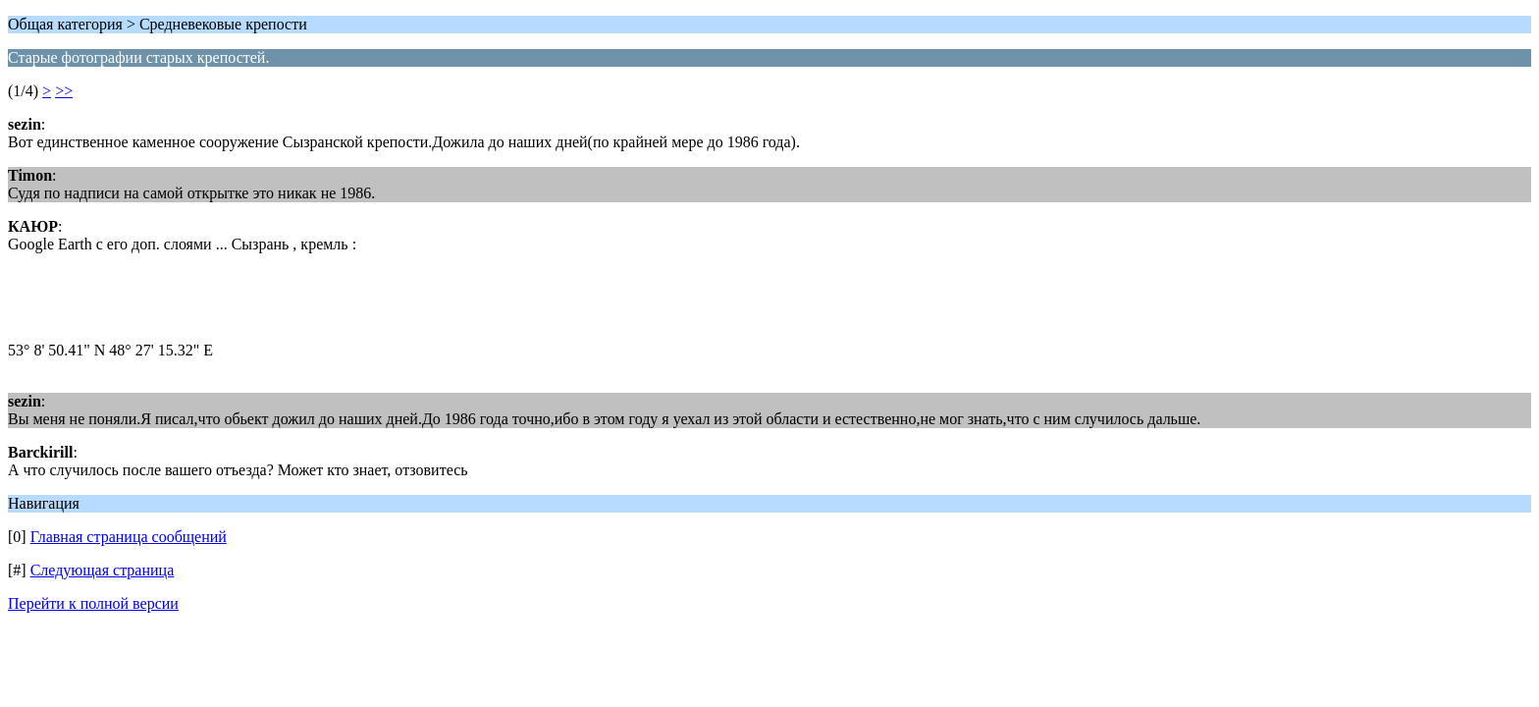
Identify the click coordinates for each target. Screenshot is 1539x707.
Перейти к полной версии (93, 603)
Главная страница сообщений (128, 536)
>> (64, 90)
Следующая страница (102, 570)
